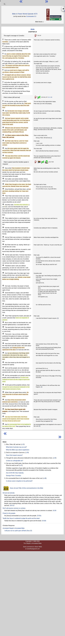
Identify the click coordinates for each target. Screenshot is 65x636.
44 (3, 392)
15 (3, 148)
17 (3, 167)
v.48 (45, 478)
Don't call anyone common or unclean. (14, 508)
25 (3, 236)
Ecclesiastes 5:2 (31, 16)
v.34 (27, 452)
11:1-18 (50, 97)
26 (3, 244)
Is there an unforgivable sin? (14, 460)
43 (3, 384)
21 (3, 195)
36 (3, 327)
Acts (32, 29)
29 (3, 265)
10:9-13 (12, 505)
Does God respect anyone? (14, 455)
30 (3, 272)
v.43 (54, 458)
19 (3, 184)
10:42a (39, 515)
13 (3, 135)
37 (3, 333)
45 (3, 399)
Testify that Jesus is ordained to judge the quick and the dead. (21, 518)
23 (3, 217)
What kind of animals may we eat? (16, 447)
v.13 (23, 444)
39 (3, 352)
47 (3, 416)
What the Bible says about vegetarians (17, 449)
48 (3, 424)
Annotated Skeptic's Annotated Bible (13, 528)
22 (3, 204)
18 (3, 178)
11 (3, 118)
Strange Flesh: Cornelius (13, 475)
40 (3, 362)
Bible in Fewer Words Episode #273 (24, 14)
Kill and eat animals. (9, 493)
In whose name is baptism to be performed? (19, 481)
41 (3, 367)
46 (3, 409)
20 (3, 188)
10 (3, 110)
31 (3, 285)
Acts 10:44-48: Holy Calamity (15, 473)
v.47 (21, 465)
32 (3, 292)
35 (3, 322)
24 (3, 227)
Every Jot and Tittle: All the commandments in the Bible (23, 488)
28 (3, 254)
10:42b (44, 520)
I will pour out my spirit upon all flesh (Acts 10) (18, 530)
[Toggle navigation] (4, 4)
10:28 (54, 510)
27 (3, 249)
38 (3, 343)
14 (3, 140)
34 (3, 315)
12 (3, 127)
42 (3, 375)
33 (3, 303)
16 (3, 155)
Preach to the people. (9, 513)
